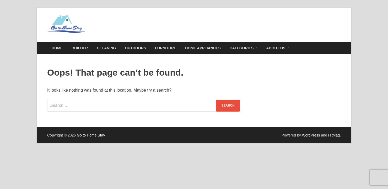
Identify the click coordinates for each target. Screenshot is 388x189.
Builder (80, 48)
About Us (275, 48)
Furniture (165, 48)
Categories (242, 48)
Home (57, 48)
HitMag (334, 135)
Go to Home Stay (91, 135)
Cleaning (106, 48)
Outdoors (135, 48)
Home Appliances (203, 48)
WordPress (311, 135)
